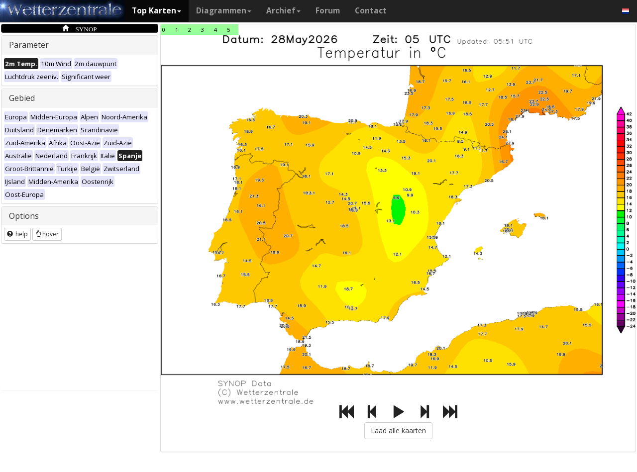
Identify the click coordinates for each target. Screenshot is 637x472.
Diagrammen (223, 10)
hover (47, 234)
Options (24, 215)
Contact (371, 10)
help (17, 234)
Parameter (29, 44)
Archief (283, 10)
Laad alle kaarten (398, 430)
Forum (328, 10)
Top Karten (156, 10)
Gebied (22, 98)
